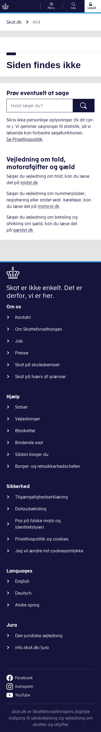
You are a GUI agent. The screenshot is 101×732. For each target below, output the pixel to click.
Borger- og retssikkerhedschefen (47, 466)
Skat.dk (14, 22)
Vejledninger (27, 418)
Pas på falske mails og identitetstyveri (38, 523)
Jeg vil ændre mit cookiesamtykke (49, 550)
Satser (21, 407)
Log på (91, 5)
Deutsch (23, 593)
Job (19, 341)
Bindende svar (29, 442)
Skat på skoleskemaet (37, 364)
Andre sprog (27, 604)
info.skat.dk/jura (32, 647)
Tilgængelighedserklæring (41, 496)
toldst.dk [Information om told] (29, 182)
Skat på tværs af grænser (40, 376)
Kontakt (23, 317)
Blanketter (25, 430)
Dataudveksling (30, 508)
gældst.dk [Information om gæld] (23, 230)
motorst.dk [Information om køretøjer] (49, 206)
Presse (21, 352)
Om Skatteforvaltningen (38, 329)
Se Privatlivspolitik (24, 139)
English (22, 581)
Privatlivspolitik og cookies (41, 538)
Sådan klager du (31, 454)
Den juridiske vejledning (38, 635)
